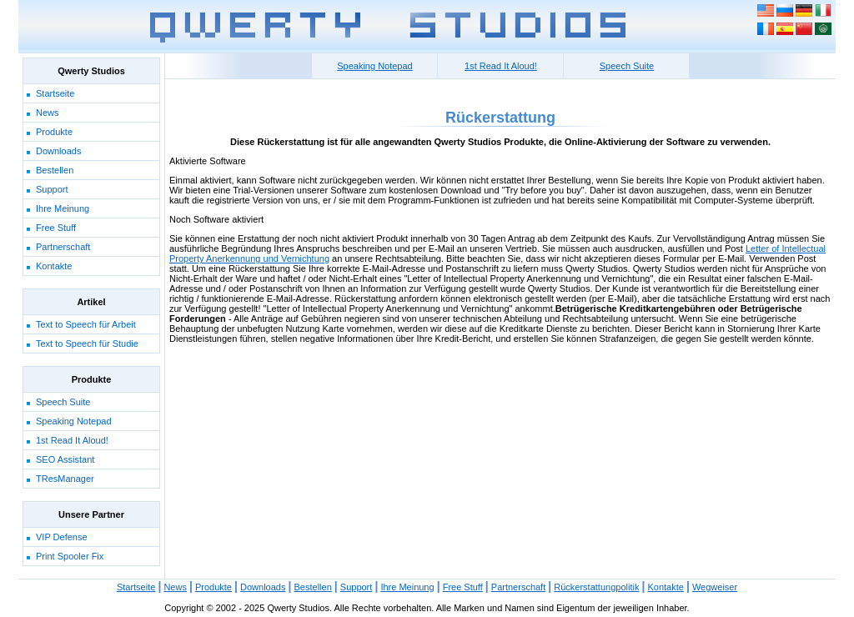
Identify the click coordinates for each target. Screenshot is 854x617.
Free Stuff (56, 228)
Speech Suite (63, 402)
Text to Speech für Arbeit (86, 324)
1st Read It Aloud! (72, 440)
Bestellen (54, 170)
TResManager (65, 479)
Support (52, 189)
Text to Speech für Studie (87, 344)
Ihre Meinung (62, 208)
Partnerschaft (63, 247)
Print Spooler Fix (69, 556)
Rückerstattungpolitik (596, 587)
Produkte (54, 132)
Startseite (55, 93)
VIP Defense (62, 537)
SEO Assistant (65, 459)
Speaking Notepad (74, 421)
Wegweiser (714, 587)
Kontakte (54, 266)
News (47, 113)
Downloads (58, 151)
